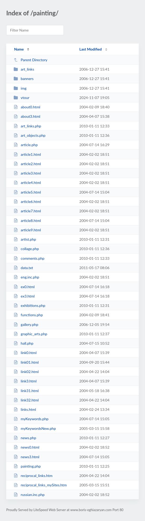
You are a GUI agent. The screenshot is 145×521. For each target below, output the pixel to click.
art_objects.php (30, 135)
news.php (25, 438)
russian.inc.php (29, 494)
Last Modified (90, 49)
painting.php (27, 466)
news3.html (26, 457)
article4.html (27, 182)
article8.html (27, 220)
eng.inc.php (26, 277)
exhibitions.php (29, 305)
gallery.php (26, 324)
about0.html (27, 107)
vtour (21, 97)
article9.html (27, 230)
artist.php (25, 239)
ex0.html (24, 286)
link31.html (26, 390)
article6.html (27, 201)
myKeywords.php (31, 419)
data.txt (23, 267)
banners (24, 78)
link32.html (26, 400)
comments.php (29, 258)
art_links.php (27, 126)
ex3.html (24, 296)
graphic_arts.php (30, 334)
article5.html (27, 192)
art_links (24, 69)
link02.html (26, 371)
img (20, 88)
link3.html (25, 381)
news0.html (26, 447)
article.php (26, 144)
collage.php (26, 248)
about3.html (27, 116)
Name (19, 49)
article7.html (27, 211)
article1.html (27, 154)
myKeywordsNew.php (35, 428)
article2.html (27, 164)
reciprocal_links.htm (33, 475)
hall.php (23, 343)
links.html (25, 409)
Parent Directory (30, 60)
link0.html (25, 352)
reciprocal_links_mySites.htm (40, 485)
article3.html (27, 173)
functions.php (28, 315)
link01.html (26, 362)
